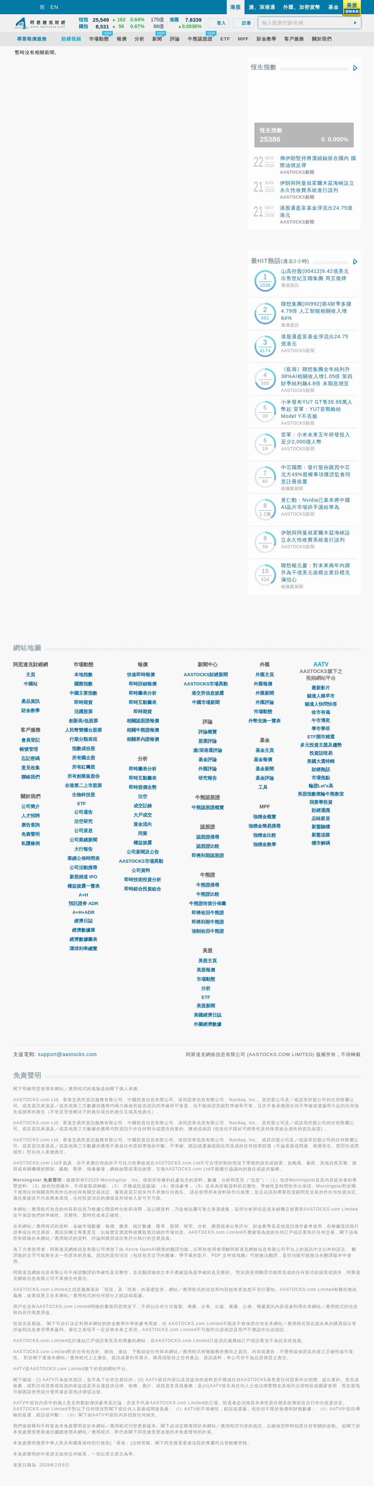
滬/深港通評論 (207, 750)
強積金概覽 (264, 816)
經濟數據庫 (83, 930)
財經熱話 (321, 769)
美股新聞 (208, 1005)
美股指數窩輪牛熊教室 (321, 794)
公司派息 (83, 830)
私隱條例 (30, 843)
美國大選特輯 (321, 761)
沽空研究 (83, 821)
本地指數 (83, 674)
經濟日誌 (83, 921)
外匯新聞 (264, 693)
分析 (207, 988)
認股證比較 (207, 846)
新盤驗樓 (321, 826)
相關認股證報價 (143, 720)
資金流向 (142, 824)
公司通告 (83, 812)
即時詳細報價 (142, 684)
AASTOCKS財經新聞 (208, 674)
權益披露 (142, 842)
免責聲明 (30, 834)
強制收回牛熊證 (208, 931)
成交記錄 (142, 805)
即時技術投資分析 (142, 879)
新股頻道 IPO (83, 876)
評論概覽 (207, 731)
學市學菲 (321, 728)
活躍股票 (83, 711)
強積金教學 (264, 844)
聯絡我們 (30, 777)
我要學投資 (320, 802)
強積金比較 (264, 835)
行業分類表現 (83, 739)
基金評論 (207, 759)
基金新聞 (264, 768)
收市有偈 (321, 712)
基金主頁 (264, 750)
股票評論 (207, 741)
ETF (83, 803)
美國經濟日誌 (207, 1015)
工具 (264, 787)
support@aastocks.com (67, 1054)
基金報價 (265, 759)
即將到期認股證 (208, 855)
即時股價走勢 (142, 787)
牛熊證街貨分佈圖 (207, 903)
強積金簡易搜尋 (264, 826)
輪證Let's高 (321, 785)
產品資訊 (30, 701)
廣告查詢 (30, 825)
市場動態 (208, 979)
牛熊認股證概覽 (208, 807)
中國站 (31, 684)
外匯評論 (207, 768)
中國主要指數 (83, 693)
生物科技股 (83, 794)
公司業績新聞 (83, 839)
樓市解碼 (321, 843)
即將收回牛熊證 (208, 912)
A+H (83, 895)
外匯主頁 (264, 674)
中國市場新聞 (207, 702)
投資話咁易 (320, 753)
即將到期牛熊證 (208, 922)
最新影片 (321, 687)
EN (54, 7)
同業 (142, 833)
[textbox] (309, 22)
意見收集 (30, 767)
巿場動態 (265, 711)
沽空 (142, 796)
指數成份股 (83, 748)
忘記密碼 (30, 758)
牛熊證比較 (207, 894)
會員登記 (30, 740)
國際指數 (83, 684)
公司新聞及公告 (143, 852)
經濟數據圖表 (83, 939)
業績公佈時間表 (83, 858)
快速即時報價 (142, 674)
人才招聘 (30, 815)
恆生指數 (263, 67)
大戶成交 (142, 815)
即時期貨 (83, 702)
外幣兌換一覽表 (264, 720)
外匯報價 (265, 684)
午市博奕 (321, 720)
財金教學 (30, 710)
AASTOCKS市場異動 (143, 861)
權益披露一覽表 (83, 886)
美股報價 (208, 970)
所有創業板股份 (83, 776)
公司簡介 (30, 806)
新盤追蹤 (321, 835)
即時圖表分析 (142, 693)
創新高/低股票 (83, 720)
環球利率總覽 (83, 948)
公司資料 (143, 870)
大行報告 (83, 849)
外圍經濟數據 (207, 1024)
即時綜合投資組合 (142, 889)
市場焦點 (321, 777)
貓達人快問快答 (321, 704)
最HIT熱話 (280, 261)
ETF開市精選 (321, 736)
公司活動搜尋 (83, 867)
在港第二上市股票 (83, 785)
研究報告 (207, 778)
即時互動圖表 (142, 702)
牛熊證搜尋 (207, 885)
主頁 (30, 674)
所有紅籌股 (83, 767)
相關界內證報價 (143, 739)
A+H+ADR (83, 912)
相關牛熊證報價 (143, 730)
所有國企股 (83, 757)
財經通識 (321, 810)
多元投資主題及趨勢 (321, 745)
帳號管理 (31, 749)
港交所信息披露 (208, 693)
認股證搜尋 (207, 837)
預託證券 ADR (83, 903)
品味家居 (321, 818)
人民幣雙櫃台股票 (83, 730)
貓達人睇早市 (321, 696)
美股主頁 (207, 960)
